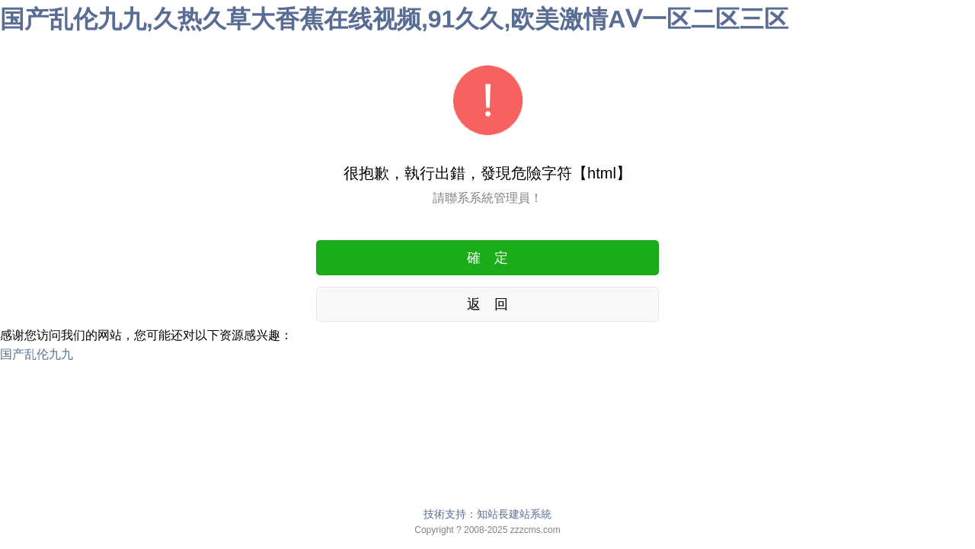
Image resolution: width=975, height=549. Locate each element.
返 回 (487, 304)
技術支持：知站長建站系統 (487, 514)
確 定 (487, 257)
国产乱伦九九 (36, 354)
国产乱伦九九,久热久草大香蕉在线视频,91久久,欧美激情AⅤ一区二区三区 (394, 19)
